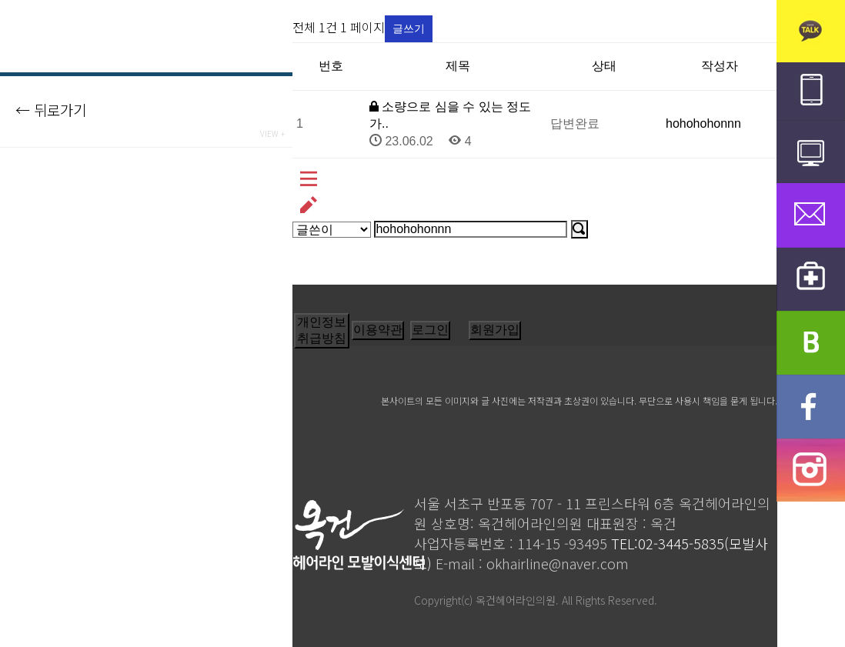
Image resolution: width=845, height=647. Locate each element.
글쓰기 (408, 28)
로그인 (430, 329)
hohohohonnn (703, 123)
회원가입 (494, 329)
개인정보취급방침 (321, 330)
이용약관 (377, 329)
